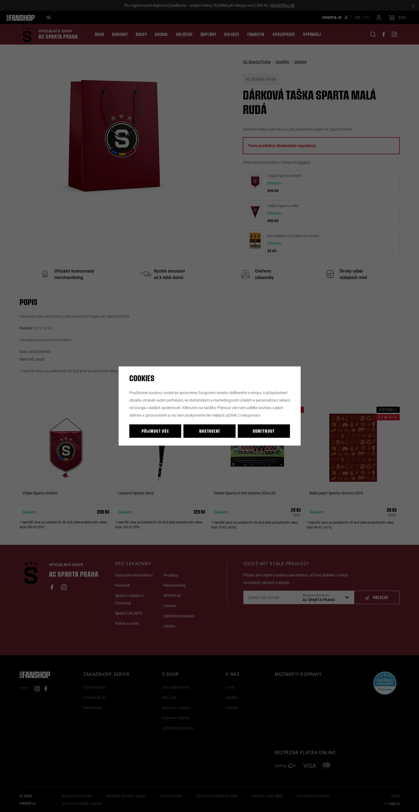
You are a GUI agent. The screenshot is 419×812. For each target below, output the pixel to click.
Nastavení (209, 430)
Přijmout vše (155, 430)
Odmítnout (264, 430)
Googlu (140, 407)
